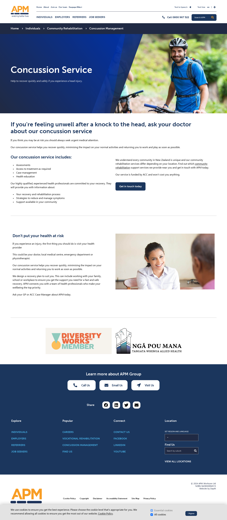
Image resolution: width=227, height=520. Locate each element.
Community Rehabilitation (65, 28)
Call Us (81, 385)
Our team (63, 7)
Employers (62, 17)
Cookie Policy (105, 513)
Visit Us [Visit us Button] (145, 385)
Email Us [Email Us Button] (113, 385)
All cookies (160, 514)
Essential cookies (163, 510)
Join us (54, 7)
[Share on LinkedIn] (116, 405)
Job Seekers (97, 17)
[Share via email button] (136, 405)
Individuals (44, 17)
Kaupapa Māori (75, 7)
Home (39, 7)
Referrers (79, 17)
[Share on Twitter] (126, 405)
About (46, 7)
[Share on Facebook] (106, 405)
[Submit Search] (195, 450)
